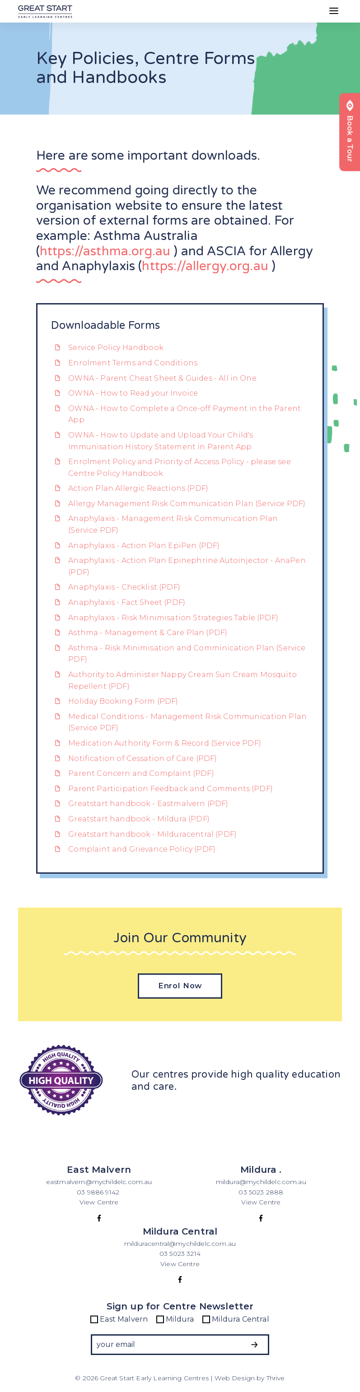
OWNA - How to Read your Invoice (124, 393)
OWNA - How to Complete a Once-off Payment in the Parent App (176, 414)
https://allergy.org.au (205, 266)
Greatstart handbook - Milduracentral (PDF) (144, 834)
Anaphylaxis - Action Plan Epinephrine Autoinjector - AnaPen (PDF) (178, 566)
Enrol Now (180, 985)
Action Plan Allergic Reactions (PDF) (129, 488)
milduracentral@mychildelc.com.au (180, 1244)
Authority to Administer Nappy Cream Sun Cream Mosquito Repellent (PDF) (174, 680)
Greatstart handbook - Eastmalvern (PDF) (140, 803)
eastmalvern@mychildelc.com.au (99, 1182)
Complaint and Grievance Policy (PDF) (133, 849)
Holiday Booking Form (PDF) (114, 701)
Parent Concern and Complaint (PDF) (132, 773)
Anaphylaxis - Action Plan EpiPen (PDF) (135, 545)
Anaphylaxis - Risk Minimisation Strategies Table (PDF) (164, 617)
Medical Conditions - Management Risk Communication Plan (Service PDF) (179, 722)
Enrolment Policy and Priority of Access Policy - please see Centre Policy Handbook (171, 467)
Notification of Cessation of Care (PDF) (134, 758)
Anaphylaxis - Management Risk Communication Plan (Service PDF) (164, 524)
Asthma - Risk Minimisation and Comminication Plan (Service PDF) (178, 654)
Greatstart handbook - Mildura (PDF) (130, 819)
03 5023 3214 (180, 1253)
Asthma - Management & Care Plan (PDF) (139, 632)
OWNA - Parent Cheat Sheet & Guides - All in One (154, 378)
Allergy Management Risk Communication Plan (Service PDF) (178, 503)
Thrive (275, 1378)
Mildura (175, 1319)
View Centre (99, 1202)
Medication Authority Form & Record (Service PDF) (156, 743)
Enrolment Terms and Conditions (124, 363)
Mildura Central (236, 1319)
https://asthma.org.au (105, 251)
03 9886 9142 (99, 1192)
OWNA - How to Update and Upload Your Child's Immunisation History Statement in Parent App (152, 441)
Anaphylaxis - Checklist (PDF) (115, 587)
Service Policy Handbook (107, 347)
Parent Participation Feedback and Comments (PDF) (162, 788)
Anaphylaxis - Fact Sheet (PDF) (118, 602)
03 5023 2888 (260, 1192)
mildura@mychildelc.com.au (261, 1182)
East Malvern (119, 1319)
